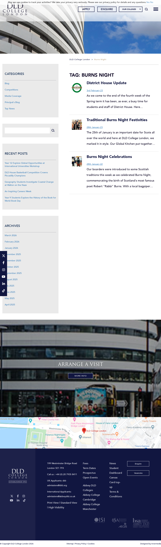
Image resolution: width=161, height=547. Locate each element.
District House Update (107, 83)
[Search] (143, 9)
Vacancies (138, 473)
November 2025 (13, 260)
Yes (148, 2)
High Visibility (56, 507)
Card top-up (114, 485)
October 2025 (12, 266)
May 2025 (10, 298)
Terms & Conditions (115, 494)
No (151, 2)
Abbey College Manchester (91, 507)
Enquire (104, 10)
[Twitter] (12, 496)
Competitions (11, 89)
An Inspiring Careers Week (18, 191)
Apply (83, 10)
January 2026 (11, 248)
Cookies (91, 543)
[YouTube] (11, 500)
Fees (85, 463)
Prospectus (89, 473)
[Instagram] (24, 496)
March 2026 (11, 235)
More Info (81, 376)
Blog (7, 83)
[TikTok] (24, 500)
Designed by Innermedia (150, 543)
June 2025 (10, 292)
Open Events (90, 477)
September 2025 (13, 273)
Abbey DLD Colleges (89, 488)
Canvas (113, 477)
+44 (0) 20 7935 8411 (66, 474)
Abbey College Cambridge (91, 497)
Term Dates (89, 468)
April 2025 (10, 304)
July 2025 (9, 285)
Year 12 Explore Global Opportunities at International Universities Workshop (25, 165)
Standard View (69, 503)
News (112, 463)
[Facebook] (17, 496)
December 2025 (13, 254)
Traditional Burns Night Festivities (117, 120)
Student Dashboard (115, 470)
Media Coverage (13, 96)
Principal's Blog (12, 102)
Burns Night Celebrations (109, 156)
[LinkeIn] (18, 500)
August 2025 (11, 279)
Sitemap (70, 543)
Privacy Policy (80, 543)
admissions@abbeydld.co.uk (61, 496)
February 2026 (12, 241)
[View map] (80, 433)
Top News (10, 108)
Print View (53, 503)
